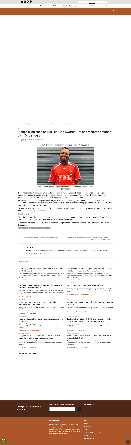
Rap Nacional (36, 228)
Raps (48, 228)
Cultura (69, 316)
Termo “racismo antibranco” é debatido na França (85, 285)
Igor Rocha (24, 140)
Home (21, 6)
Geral (19, 128)
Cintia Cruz (33, 347)
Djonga (20, 228)
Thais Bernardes (83, 280)
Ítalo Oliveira (33, 313)
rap (30, 228)
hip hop (26, 228)
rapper (43, 228)
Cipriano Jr (33, 296)
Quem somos (43, 6)
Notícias (31, 6)
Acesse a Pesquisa (106, 6)
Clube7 (55, 6)
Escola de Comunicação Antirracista (73, 6)
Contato (92, 6)
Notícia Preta (34, 280)
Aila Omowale (82, 312)
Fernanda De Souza (35, 330)
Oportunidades (25, 282)
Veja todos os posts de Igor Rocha (36, 253)
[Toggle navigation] (18, 9)
